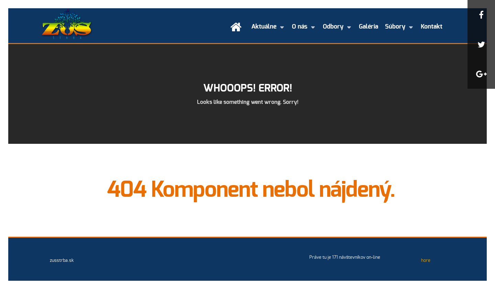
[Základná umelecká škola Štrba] (66, 23)
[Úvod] (237, 27)
